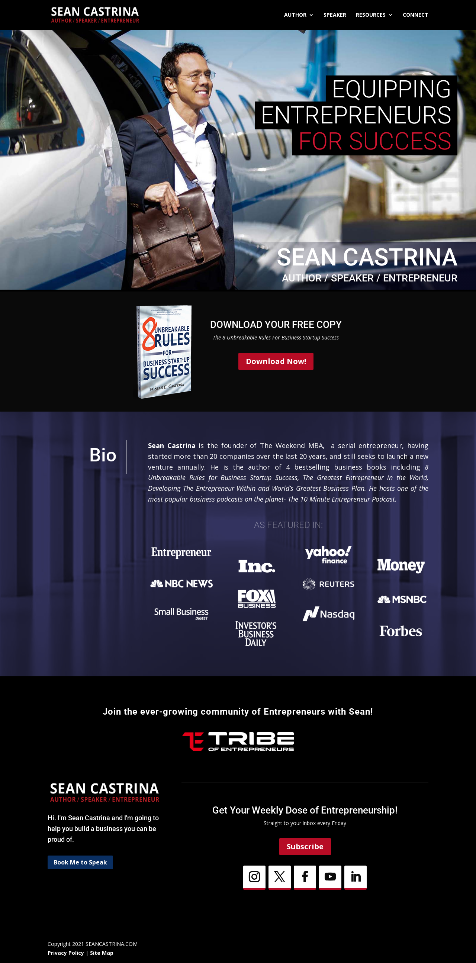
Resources (371, 15)
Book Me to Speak (80, 862)
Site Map (101, 952)
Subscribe (305, 846)
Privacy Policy (66, 952)
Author (295, 15)
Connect (415, 15)
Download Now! (276, 361)
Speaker (335, 15)
